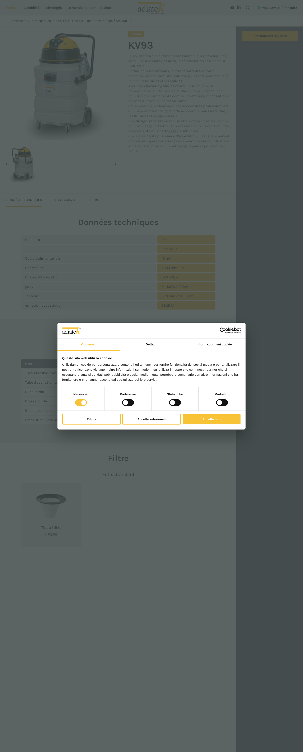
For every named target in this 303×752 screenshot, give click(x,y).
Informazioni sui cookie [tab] (214, 344)
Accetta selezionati (151, 419)
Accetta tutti (211, 419)
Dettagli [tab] (151, 344)
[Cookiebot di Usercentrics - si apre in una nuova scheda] (222, 330)
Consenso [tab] (88, 344)
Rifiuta (91, 419)
